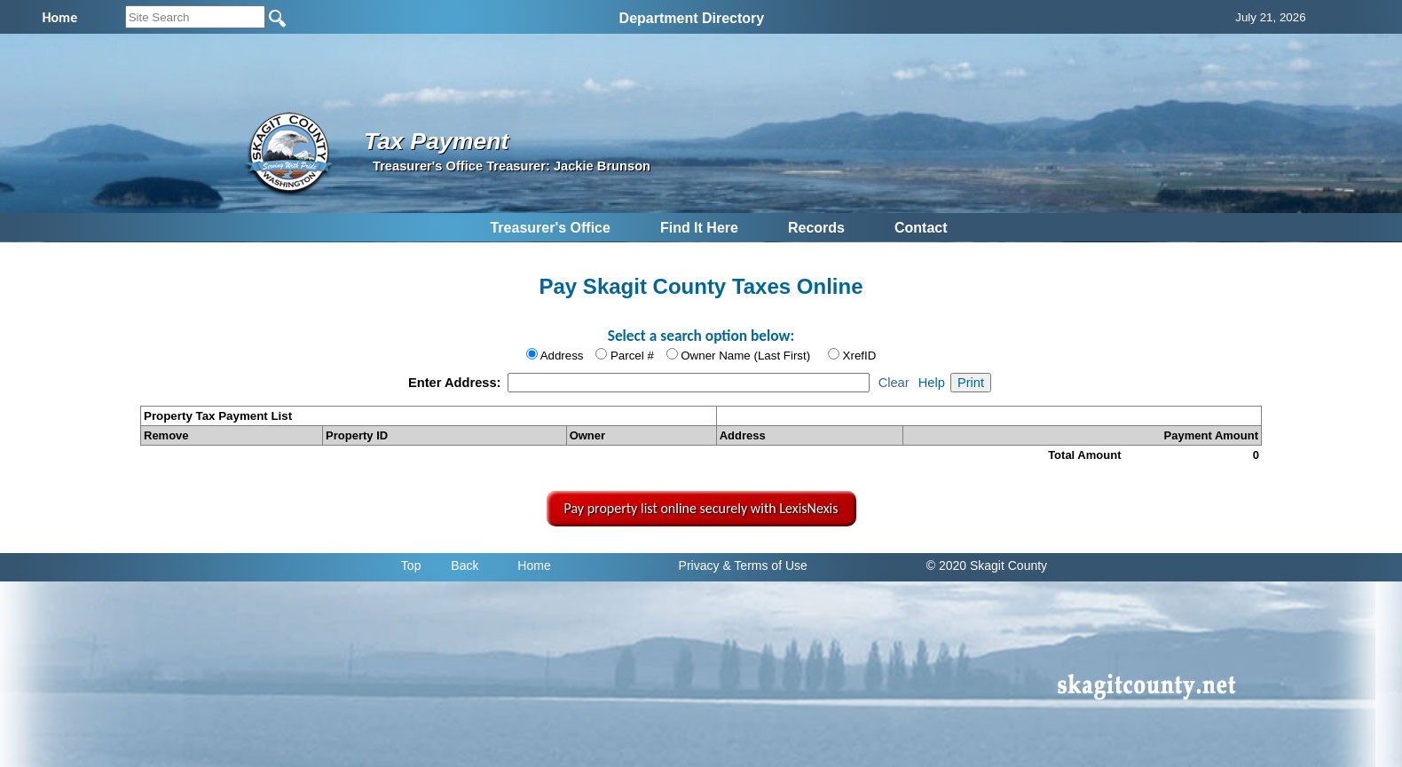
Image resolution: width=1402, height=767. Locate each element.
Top (411, 565)
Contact (921, 227)
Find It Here (699, 227)
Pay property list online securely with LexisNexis (701, 508)
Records (816, 227)
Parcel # (632, 355)
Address (562, 355)
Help (931, 383)
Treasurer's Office (550, 227)
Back (464, 565)
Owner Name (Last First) (745, 355)
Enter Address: (456, 383)
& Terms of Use (764, 565)
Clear (894, 383)
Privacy (699, 565)
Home (533, 565)
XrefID (860, 355)
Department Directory (692, 18)
